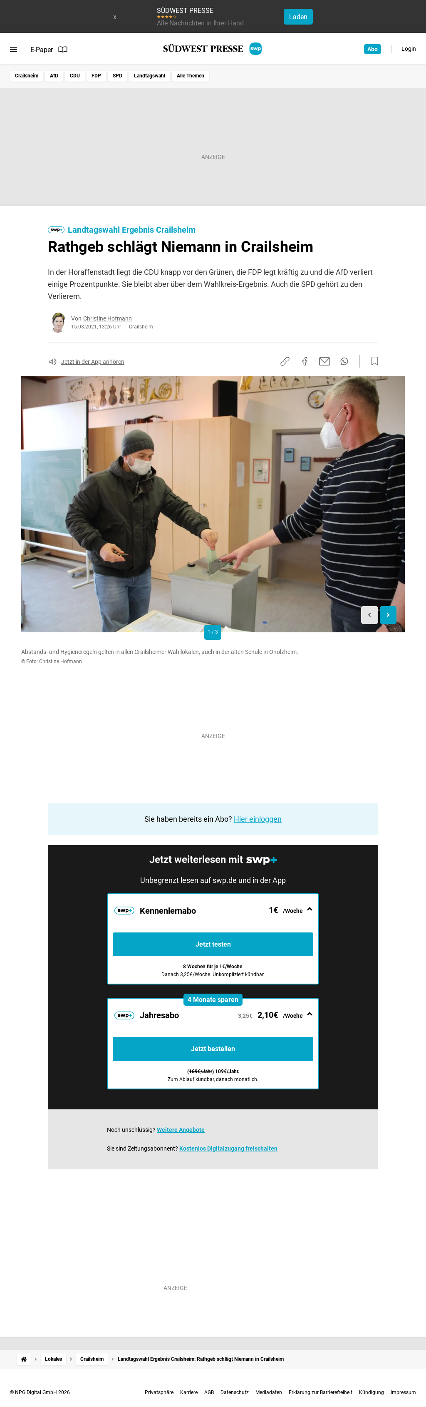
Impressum (403, 1392)
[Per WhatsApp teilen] (344, 361)
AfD (54, 76)
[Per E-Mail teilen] (325, 361)
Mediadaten (268, 1392)
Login (408, 48)
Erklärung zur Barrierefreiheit (320, 1392)
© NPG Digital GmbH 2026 (40, 1392)
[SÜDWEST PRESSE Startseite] (213, 48)
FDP (96, 76)
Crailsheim (26, 76)
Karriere (189, 1392)
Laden (298, 17)
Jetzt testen (213, 944)
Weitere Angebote (181, 1129)
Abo (372, 49)
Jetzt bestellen (213, 1049)
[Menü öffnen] (13, 49)
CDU (75, 76)
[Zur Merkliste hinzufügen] (372, 361)
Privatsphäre (159, 1392)
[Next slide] (388, 615)
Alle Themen (190, 76)
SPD (117, 76)
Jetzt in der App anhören (92, 361)
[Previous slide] (369, 615)
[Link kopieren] (285, 361)
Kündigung (371, 1392)
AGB (209, 1392)
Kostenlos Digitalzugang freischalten (228, 1148)
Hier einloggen (258, 819)
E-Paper (49, 50)
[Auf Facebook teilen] (305, 361)
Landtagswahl (149, 76)
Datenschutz (234, 1392)
